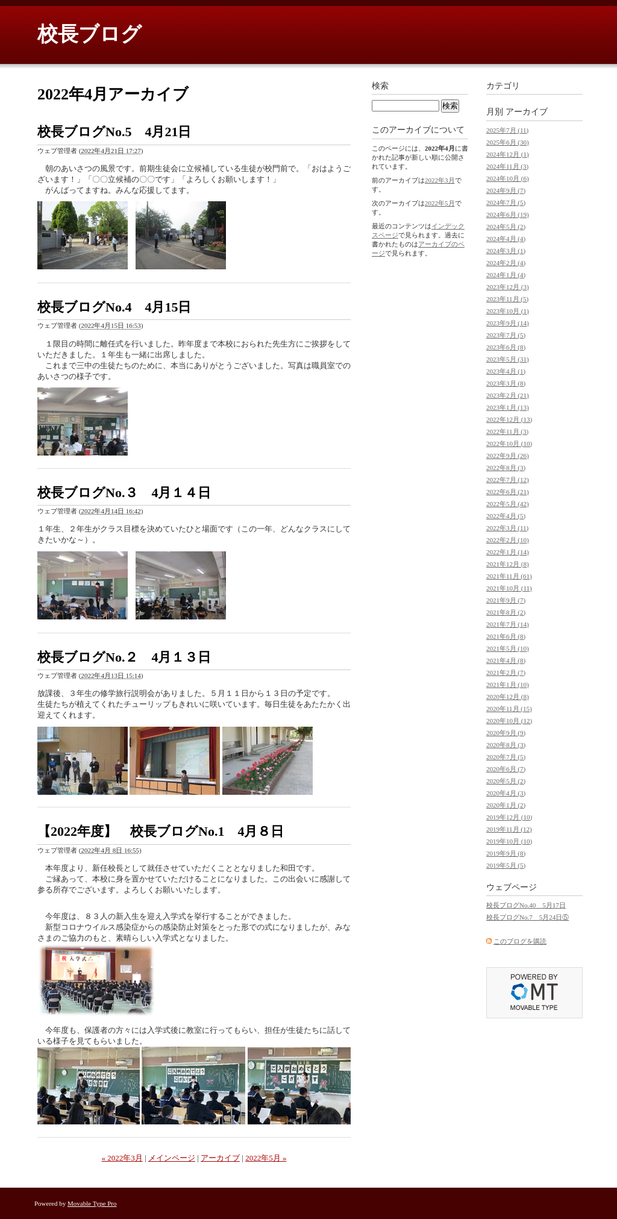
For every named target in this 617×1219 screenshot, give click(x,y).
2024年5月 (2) (505, 226)
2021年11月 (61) (509, 576)
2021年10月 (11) (509, 588)
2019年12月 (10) (509, 817)
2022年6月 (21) (507, 491)
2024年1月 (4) (505, 274)
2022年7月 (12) (507, 479)
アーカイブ (220, 1157)
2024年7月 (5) (505, 202)
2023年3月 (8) (505, 383)
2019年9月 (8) (505, 853)
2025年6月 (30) (507, 142)
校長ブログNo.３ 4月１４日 (124, 492)
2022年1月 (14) (507, 552)
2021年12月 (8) (507, 564)
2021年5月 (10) (507, 648)
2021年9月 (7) (505, 600)
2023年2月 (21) (507, 395)
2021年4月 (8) (505, 660)
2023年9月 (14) (507, 323)
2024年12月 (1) (507, 154)
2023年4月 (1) (505, 371)
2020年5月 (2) (505, 781)
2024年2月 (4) (505, 262)
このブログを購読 (520, 941)
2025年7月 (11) (507, 130)
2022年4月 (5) (505, 515)
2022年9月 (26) (507, 455)
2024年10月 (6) (507, 178)
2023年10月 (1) (507, 311)
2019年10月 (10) (509, 841)
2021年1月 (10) (507, 684)
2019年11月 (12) (509, 829)
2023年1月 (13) (507, 407)
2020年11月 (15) (509, 708)
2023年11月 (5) (507, 298)
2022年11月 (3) (507, 431)
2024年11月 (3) (507, 166)
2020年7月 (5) (505, 756)
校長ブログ (89, 34)
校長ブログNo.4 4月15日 (114, 307)
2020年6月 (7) (505, 768)
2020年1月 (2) (505, 805)
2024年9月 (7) (505, 190)
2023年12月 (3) (507, 286)
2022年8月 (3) (505, 467)
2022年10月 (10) (509, 443)
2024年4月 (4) (505, 238)
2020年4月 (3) (505, 793)
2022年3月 (440, 180)
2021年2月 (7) (505, 672)
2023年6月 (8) (505, 347)
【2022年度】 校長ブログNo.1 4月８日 (160, 831)
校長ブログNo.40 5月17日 (526, 905)
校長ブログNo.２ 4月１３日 (124, 657)
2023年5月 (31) (507, 359)
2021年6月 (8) (505, 636)
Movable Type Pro (92, 1203)
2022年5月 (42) (507, 503)
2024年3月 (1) (505, 250)
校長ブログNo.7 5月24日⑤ (527, 917)
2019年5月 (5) (505, 865)
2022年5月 (440, 203)
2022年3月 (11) (507, 527)
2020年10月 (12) (509, 720)
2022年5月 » (265, 1157)
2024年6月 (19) (507, 214)
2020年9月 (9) (505, 732)
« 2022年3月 (122, 1157)
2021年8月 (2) (505, 612)
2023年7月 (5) (505, 335)
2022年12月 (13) (509, 419)
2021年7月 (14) (507, 624)
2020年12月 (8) (507, 696)
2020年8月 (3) (505, 744)
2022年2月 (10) (507, 540)
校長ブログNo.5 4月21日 (114, 131)
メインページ (171, 1157)
